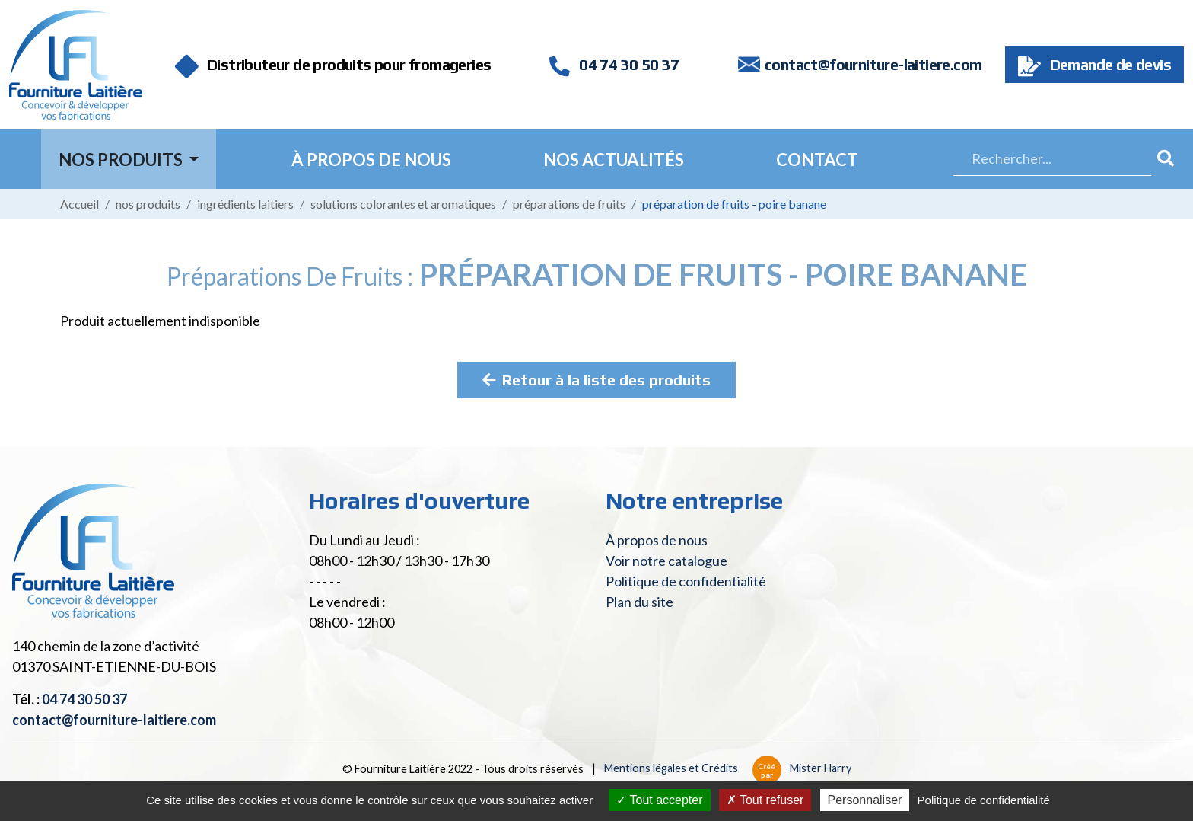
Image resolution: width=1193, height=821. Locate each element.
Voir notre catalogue (666, 560)
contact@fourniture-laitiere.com (873, 64)
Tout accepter (659, 800)
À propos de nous (371, 159)
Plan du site (639, 601)
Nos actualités (613, 159)
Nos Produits (122, 159)
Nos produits (148, 203)
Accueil (79, 203)
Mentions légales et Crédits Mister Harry (727, 768)
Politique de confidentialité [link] (984, 800)
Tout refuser (765, 800)
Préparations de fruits (569, 203)
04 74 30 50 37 (614, 64)
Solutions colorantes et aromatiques (403, 203)
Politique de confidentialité (686, 581)
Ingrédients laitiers (245, 203)
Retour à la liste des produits (596, 379)
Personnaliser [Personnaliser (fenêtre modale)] (865, 800)
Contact (817, 159)
